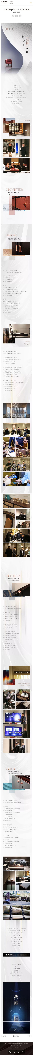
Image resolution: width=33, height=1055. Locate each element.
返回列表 (16, 1036)
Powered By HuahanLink (16, 1047)
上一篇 (4, 1036)
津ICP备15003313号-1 (16, 1045)
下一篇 (28, 1036)
